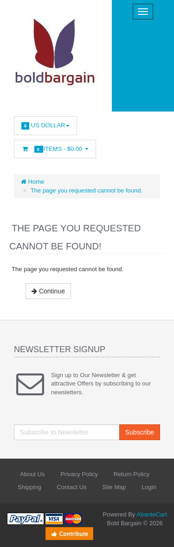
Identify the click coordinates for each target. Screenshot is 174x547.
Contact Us (71, 487)
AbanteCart (151, 514)
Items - (55, 149)
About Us (32, 474)
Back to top (158, 532)
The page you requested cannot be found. (86, 190)
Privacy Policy (79, 474)
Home (32, 181)
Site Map (114, 487)
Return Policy (131, 474)
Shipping (29, 487)
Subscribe (139, 432)
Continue (48, 291)
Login (149, 487)
